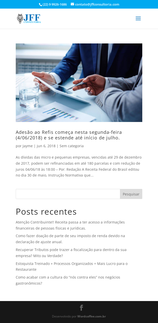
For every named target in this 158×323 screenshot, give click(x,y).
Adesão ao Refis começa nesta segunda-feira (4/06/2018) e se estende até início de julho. (69, 135)
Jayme (28, 145)
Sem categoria (72, 145)
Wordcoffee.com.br (91, 316)
